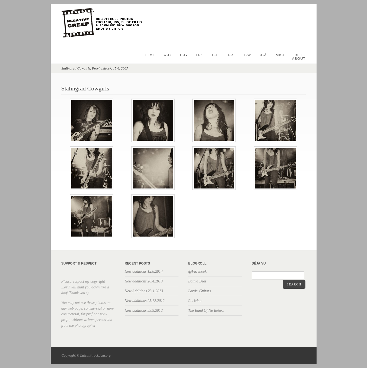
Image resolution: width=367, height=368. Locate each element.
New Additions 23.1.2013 (144, 291)
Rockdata (195, 301)
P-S (231, 55)
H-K (199, 55)
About (299, 58)
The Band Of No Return (206, 311)
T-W (247, 55)
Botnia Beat (197, 281)
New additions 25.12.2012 (145, 301)
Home (149, 55)
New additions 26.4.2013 (144, 281)
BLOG (300, 55)
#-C (167, 55)
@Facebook (197, 271)
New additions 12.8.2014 (144, 271)
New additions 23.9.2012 (144, 311)
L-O (215, 55)
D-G (183, 55)
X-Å (263, 55)
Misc (281, 55)
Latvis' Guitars (199, 291)
